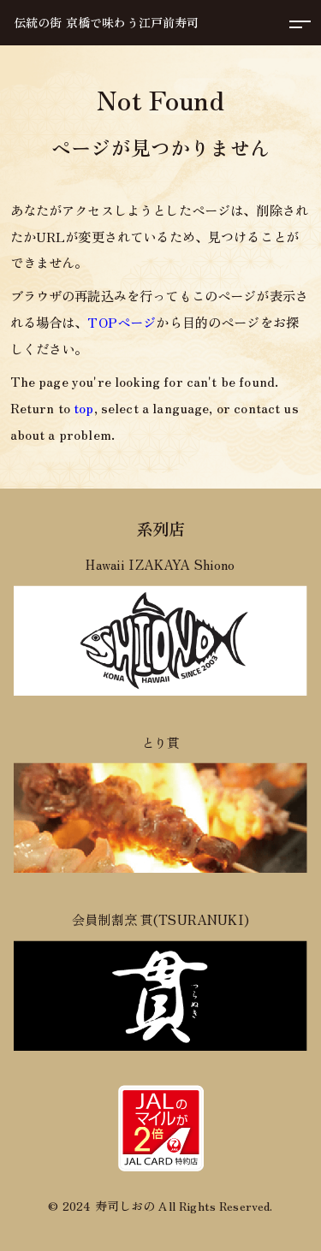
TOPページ (121, 321)
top (83, 407)
